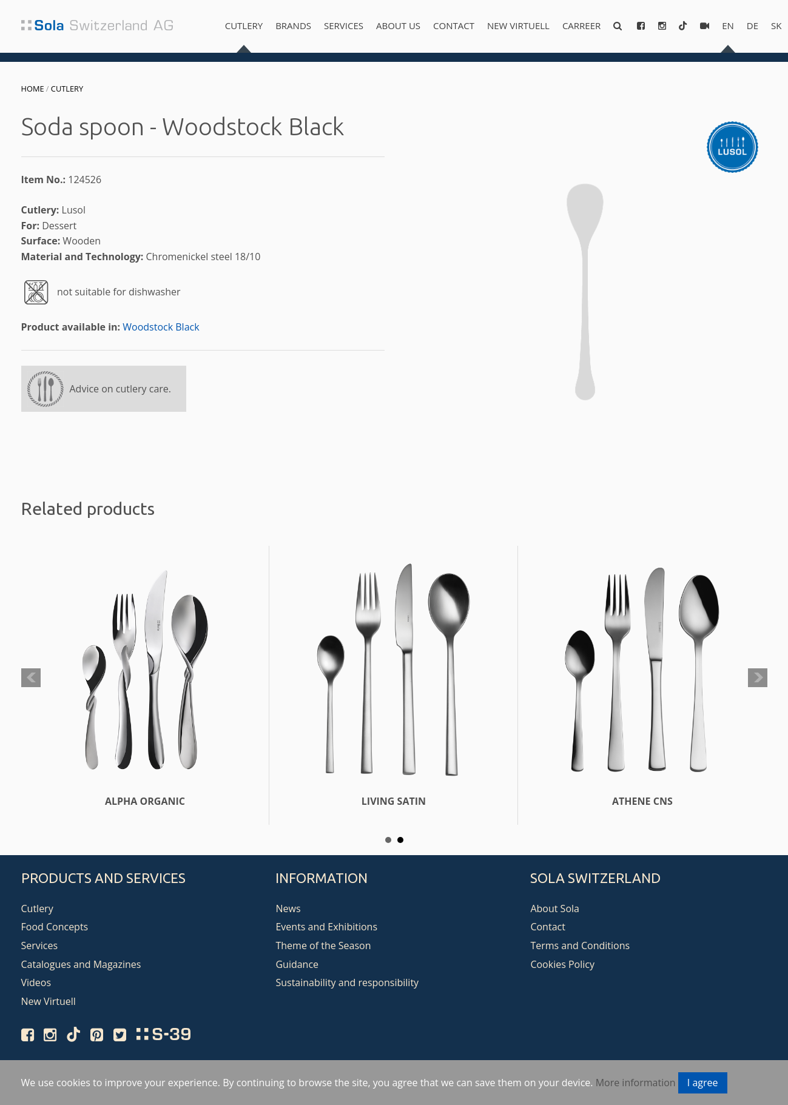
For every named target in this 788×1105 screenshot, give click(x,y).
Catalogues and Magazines (81, 964)
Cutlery (244, 25)
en (728, 25)
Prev (31, 678)
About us (398, 25)
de (752, 25)
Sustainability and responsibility (347, 982)
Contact (453, 25)
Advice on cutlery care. (121, 388)
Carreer (581, 25)
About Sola (554, 908)
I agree (702, 1082)
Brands (293, 25)
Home (32, 88)
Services (343, 25)
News (287, 908)
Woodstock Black (161, 327)
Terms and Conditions (580, 945)
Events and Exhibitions (326, 926)
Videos (36, 982)
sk (776, 25)
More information (636, 1082)
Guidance (296, 964)
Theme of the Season (323, 945)
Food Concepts (55, 926)
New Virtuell (518, 25)
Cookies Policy (562, 964)
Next (757, 678)
